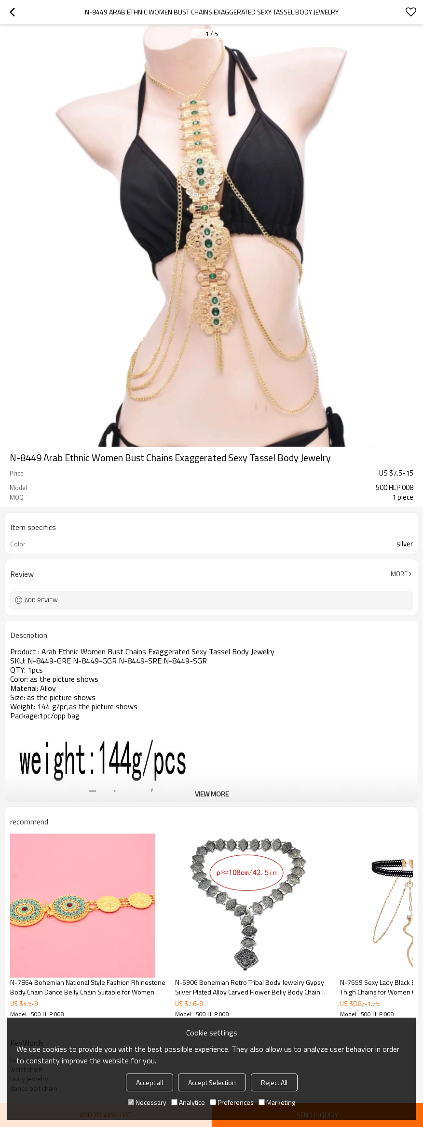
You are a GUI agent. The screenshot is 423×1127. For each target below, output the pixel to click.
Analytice (188, 1102)
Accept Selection (212, 1082)
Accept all (149, 1082)
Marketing (277, 1102)
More (399, 574)
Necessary (147, 1102)
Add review (41, 600)
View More (212, 794)
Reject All (274, 1082)
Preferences (232, 1102)
